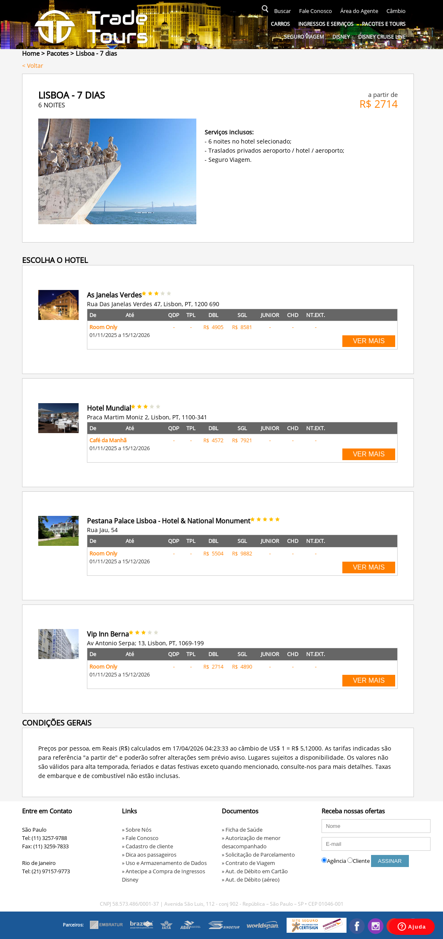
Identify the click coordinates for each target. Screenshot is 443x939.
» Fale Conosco (140, 838)
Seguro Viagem (304, 36)
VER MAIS (368, 340)
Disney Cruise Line (382, 36)
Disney (341, 36)
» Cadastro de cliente (147, 846)
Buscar (282, 11)
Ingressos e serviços (326, 23)
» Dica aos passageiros (149, 854)
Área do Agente (359, 11)
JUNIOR (270, 315)
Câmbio (396, 11)
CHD (292, 315)
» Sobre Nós (136, 829)
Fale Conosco (315, 11)
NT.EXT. (315, 315)
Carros (280, 23)
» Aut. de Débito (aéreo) (251, 879)
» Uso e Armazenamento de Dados (164, 863)
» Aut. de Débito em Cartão (255, 871)
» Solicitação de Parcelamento (258, 854)
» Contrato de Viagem (248, 863)
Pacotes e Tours (384, 23)
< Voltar (32, 65)
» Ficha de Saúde (242, 829)
